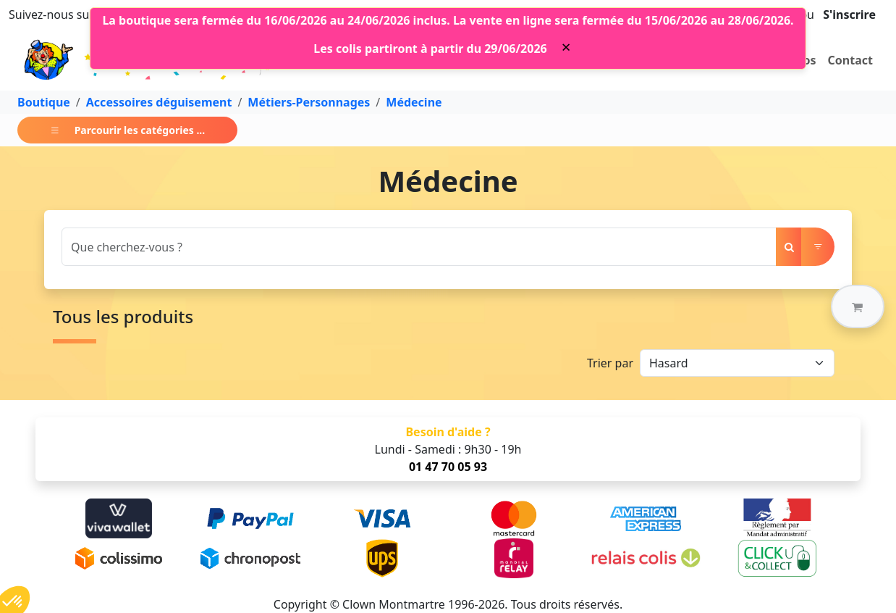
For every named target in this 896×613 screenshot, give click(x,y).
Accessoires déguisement (159, 102)
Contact (850, 60)
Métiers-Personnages (309, 102)
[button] (857, 306)
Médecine (413, 102)
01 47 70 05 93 (448, 467)
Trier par (610, 363)
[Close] (566, 47)
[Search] (419, 247)
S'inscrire (849, 14)
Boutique (43, 102)
